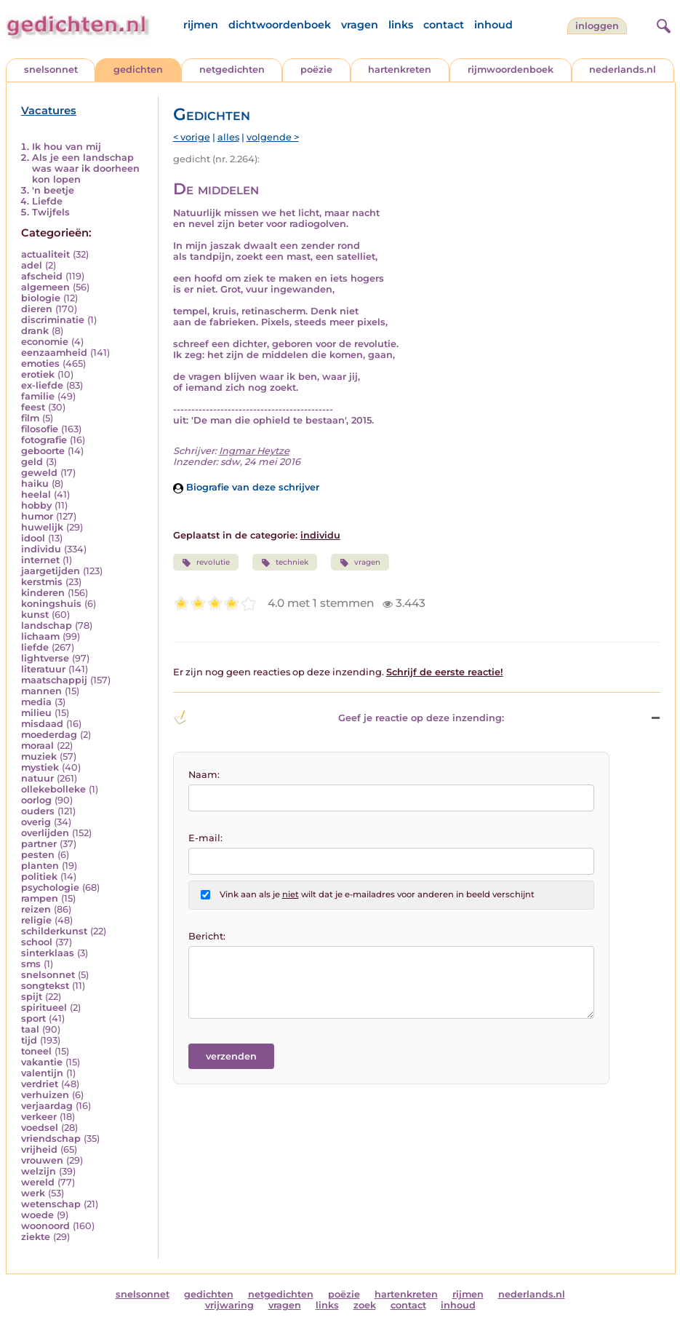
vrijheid (39, 1149)
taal (30, 1029)
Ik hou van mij (66, 146)
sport (33, 1018)
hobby (36, 505)
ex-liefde (42, 385)
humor (37, 516)
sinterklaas (47, 952)
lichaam (40, 636)
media (36, 701)
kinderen (43, 592)
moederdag (49, 734)
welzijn (38, 1171)
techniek (284, 562)
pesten (38, 854)
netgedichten (232, 69)
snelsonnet (51, 69)
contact (443, 24)
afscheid (42, 276)
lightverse (45, 658)
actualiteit (45, 254)
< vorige (191, 137)
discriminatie (52, 319)
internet (40, 560)
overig (36, 822)
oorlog (36, 800)
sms (31, 963)
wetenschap (51, 1204)
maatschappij (54, 680)
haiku (35, 483)
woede (37, 1214)
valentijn (42, 1073)
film (30, 418)
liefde (35, 647)
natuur (37, 778)
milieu (36, 712)
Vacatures (48, 110)
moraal (37, 745)
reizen (36, 909)
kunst (35, 614)
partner (39, 843)
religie (36, 920)
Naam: (204, 774)
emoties (40, 363)
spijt (31, 996)
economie (44, 341)
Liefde (47, 201)
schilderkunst (54, 931)
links (400, 24)
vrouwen (42, 1160)
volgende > (273, 137)
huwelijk (42, 527)
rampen (39, 898)
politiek (39, 876)
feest (33, 407)
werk (33, 1193)
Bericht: (206, 936)
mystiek (40, 767)
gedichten (138, 69)
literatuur (43, 669)
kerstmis (42, 581)
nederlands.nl (622, 69)
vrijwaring (229, 1305)
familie (38, 396)
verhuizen (45, 1094)
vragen (359, 24)
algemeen (45, 287)
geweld (39, 472)
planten (40, 865)
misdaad (42, 723)
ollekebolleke (53, 789)
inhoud (493, 24)
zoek (364, 1305)
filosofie (39, 429)
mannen (41, 691)
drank (35, 330)
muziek (39, 756)
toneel (36, 1051)
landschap (46, 625)
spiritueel (44, 1007)
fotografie (44, 439)
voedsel (39, 1127)
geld (32, 461)
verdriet (39, 1083)
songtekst (45, 985)
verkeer (39, 1116)
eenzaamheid (54, 352)
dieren (36, 308)
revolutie (206, 562)
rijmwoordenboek (510, 69)
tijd (29, 1040)
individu (41, 549)
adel (31, 265)
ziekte (35, 1236)
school (36, 942)
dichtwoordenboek (279, 24)
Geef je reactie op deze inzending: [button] (338, 718)
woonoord (45, 1225)
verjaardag (47, 1105)
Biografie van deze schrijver (246, 487)
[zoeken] (661, 24)
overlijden (45, 832)
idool (33, 538)
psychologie (50, 887)
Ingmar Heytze (254, 450)
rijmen (200, 24)
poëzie (316, 69)
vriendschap (51, 1138)
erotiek (38, 374)
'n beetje (53, 190)
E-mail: (205, 838)
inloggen (597, 25)
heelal (36, 494)
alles (228, 137)
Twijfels (51, 212)
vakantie (42, 1062)
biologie (40, 298)
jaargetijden (50, 570)
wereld (38, 1182)
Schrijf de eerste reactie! (444, 672)
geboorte (43, 450)
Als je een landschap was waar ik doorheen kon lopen (86, 168)
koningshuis (51, 603)
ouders (38, 811)
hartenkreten (399, 69)
